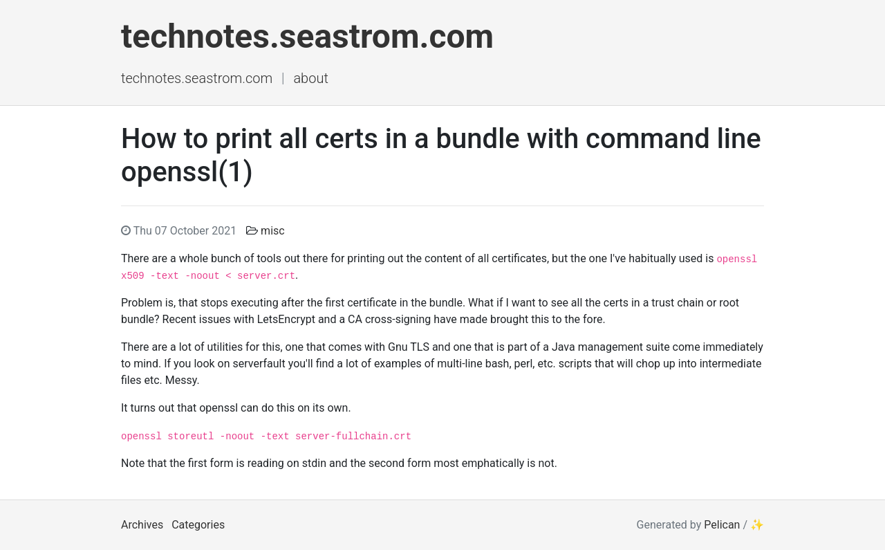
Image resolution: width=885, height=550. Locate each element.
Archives (142, 524)
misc (273, 230)
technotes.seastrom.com (307, 36)
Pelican (722, 524)
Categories (198, 524)
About (310, 78)
